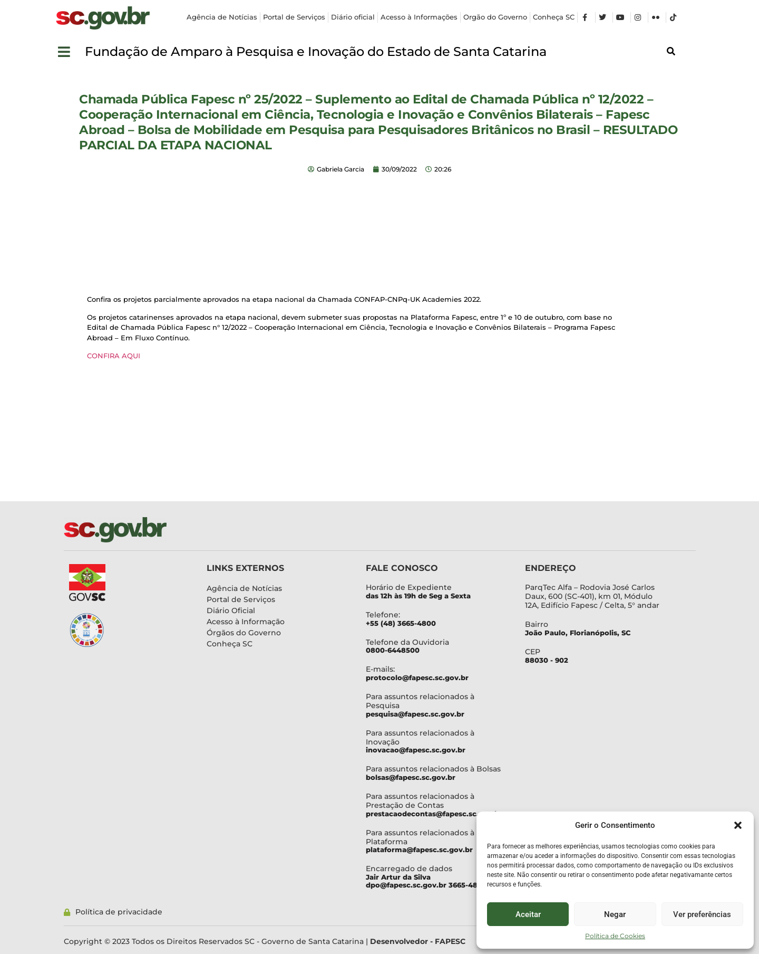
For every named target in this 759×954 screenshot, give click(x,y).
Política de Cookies (615, 936)
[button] (738, 825)
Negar (615, 914)
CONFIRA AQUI (113, 355)
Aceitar (528, 914)
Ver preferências (702, 914)
